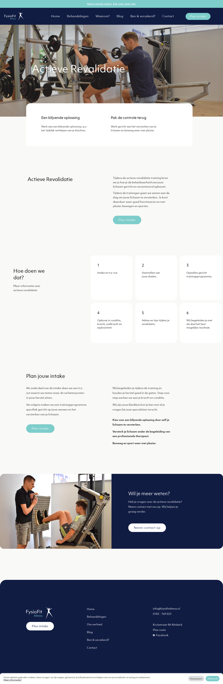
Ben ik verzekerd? (142, 16)
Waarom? (103, 16)
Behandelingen (77, 16)
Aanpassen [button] (196, 678)
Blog (120, 16)
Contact (168, 16)
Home (55, 16)
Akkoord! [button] (212, 678)
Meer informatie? (13, 679)
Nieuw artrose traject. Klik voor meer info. (111, 3)
